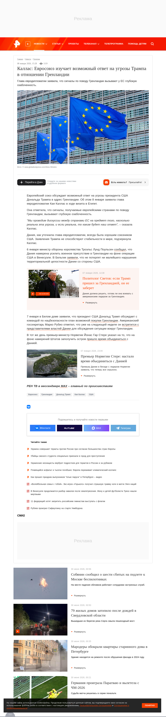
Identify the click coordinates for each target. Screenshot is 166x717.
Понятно (150, 705)
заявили (72, 257)
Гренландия (47, 394)
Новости (28, 59)
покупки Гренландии (104, 320)
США (91, 394)
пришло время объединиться (107, 339)
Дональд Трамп (63, 394)
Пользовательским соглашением (95, 705)
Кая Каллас (80, 394)
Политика (36, 59)
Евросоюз (32, 394)
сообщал (120, 249)
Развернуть (90, 302)
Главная (20, 59)
